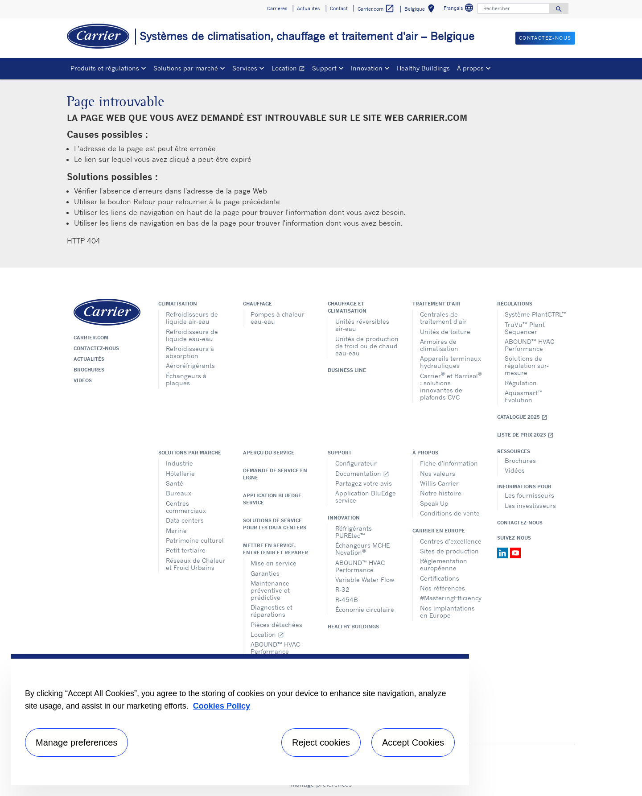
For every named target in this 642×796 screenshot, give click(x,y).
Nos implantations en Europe (447, 611)
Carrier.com (91, 337)
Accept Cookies (413, 742)
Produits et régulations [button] (104, 68)
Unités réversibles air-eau (362, 325)
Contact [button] (339, 8)
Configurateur (356, 463)
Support (340, 453)
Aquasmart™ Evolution (524, 396)
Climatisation (177, 304)
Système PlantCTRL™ (536, 314)
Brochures (89, 370)
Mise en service (273, 563)
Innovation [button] (367, 68)
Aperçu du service (268, 453)
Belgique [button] (421, 10)
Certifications (439, 578)
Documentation (362, 473)
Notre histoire (440, 493)
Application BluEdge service (272, 499)
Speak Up (434, 503)
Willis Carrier (439, 483)
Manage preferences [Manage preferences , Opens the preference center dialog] (76, 742)
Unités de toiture (445, 331)
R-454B (346, 599)
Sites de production (449, 551)
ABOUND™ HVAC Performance (529, 345)
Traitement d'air (436, 304)
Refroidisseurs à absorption (190, 352)
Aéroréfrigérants (190, 365)
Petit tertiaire (186, 550)
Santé (174, 483)
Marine (176, 530)
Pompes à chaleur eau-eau (278, 317)
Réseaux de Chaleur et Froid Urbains (196, 564)
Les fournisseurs (529, 495)
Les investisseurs (530, 505)
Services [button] (244, 68)
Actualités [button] (308, 8)
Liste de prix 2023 (525, 435)
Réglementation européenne (443, 564)
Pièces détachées (276, 624)
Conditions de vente (450, 513)
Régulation (521, 383)
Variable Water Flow (364, 579)
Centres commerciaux (186, 506)
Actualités (89, 359)
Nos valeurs (437, 473)
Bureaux (178, 493)
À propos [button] (470, 68)
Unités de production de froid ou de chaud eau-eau (367, 346)
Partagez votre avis (363, 483)
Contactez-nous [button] (545, 38)
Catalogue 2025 (522, 417)
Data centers (185, 520)
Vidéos (83, 380)
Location (290, 69)
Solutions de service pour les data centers (274, 524)
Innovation (344, 518)
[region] (240, 719)
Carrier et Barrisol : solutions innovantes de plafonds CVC (451, 386)
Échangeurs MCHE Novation (362, 548)
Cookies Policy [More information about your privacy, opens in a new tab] (221, 705)
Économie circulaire (364, 609)
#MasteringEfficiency (451, 598)
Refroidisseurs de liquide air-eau (192, 317)
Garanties (265, 573)
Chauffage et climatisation (347, 307)
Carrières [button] (277, 8)
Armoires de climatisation (439, 345)
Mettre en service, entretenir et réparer (275, 549)
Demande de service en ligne (275, 474)
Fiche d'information (449, 463)
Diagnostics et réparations (271, 610)
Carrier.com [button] (376, 9)
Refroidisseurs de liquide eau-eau (192, 335)
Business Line (347, 370)
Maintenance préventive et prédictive (270, 590)
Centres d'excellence (451, 541)
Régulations (514, 304)
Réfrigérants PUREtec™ (353, 531)
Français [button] (460, 9)
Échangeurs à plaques (186, 379)
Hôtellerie (180, 473)
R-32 (342, 589)
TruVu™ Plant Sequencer (525, 328)
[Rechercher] (513, 8)
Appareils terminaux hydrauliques (450, 362)
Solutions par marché (189, 453)
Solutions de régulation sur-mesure (527, 365)
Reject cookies (321, 742)
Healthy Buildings (423, 68)
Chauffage (257, 304)
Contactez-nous (96, 348)
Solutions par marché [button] (185, 68)
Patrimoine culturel (195, 540)
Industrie (179, 463)
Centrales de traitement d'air (443, 317)
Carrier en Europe (438, 531)
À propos (425, 453)
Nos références (442, 588)
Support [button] (324, 68)
